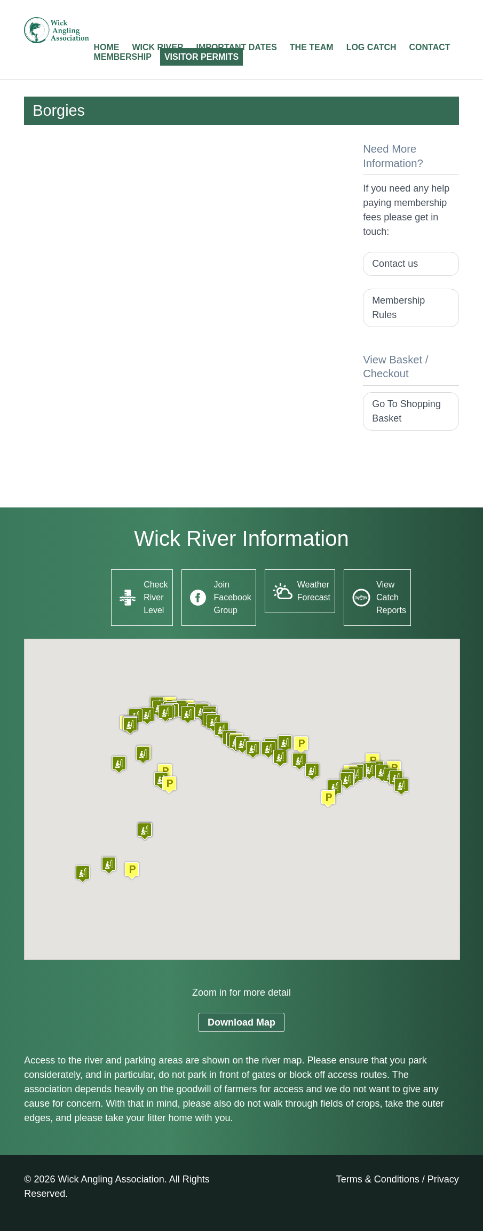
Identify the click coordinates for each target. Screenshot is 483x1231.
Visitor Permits (201, 56)
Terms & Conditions (377, 1179)
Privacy (443, 1179)
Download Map (241, 1022)
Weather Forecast (313, 591)
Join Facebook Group (232, 597)
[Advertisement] (185, 216)
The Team (312, 47)
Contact (429, 47)
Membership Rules (398, 307)
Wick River (157, 47)
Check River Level (156, 597)
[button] (131, 870)
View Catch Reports (391, 597)
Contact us (395, 263)
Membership (122, 56)
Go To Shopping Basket (406, 411)
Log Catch (371, 47)
